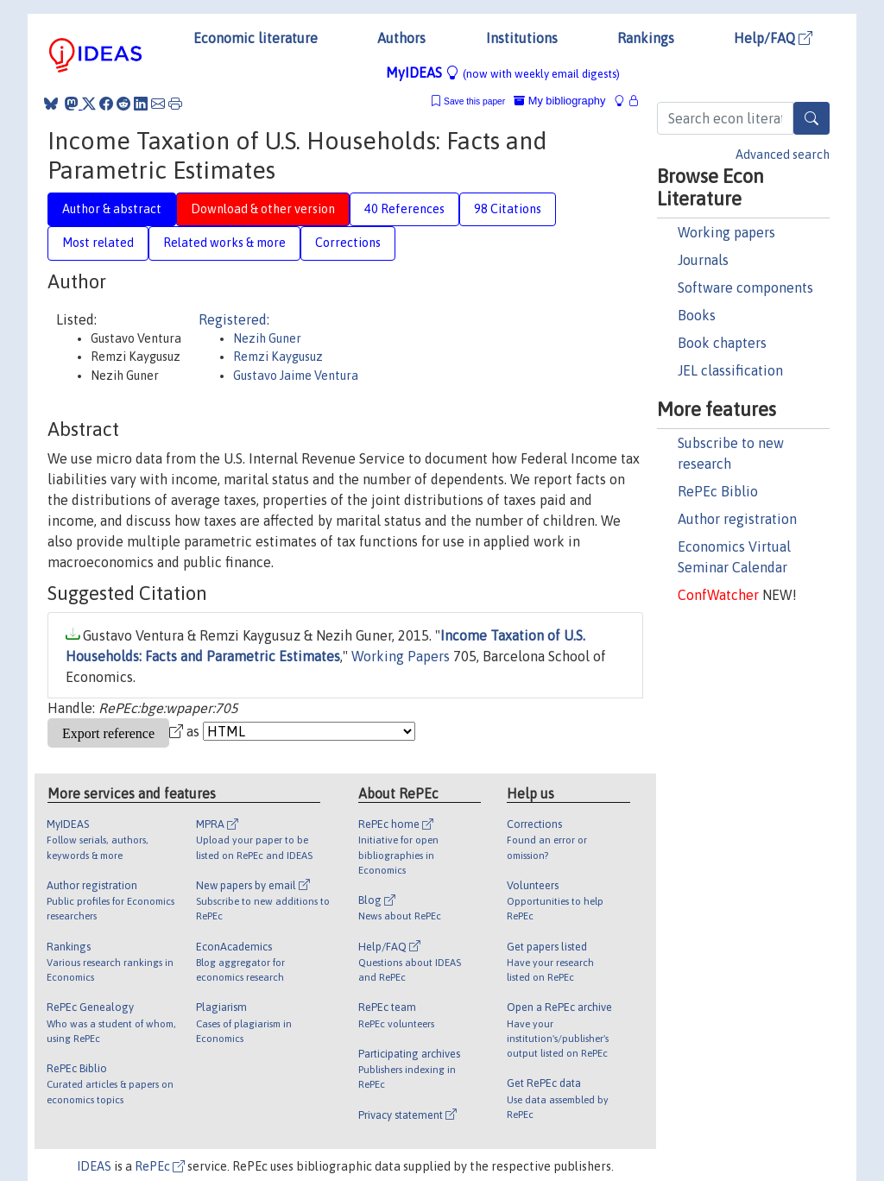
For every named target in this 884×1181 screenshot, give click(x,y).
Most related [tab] (98, 242)
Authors (401, 38)
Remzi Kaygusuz (278, 356)
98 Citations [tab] (507, 209)
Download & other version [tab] (263, 209)
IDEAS (94, 1166)
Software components (745, 287)
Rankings (645, 38)
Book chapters (722, 343)
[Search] (811, 118)
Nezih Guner (267, 338)
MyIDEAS (503, 72)
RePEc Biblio (718, 491)
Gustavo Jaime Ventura (295, 375)
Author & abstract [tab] (111, 209)
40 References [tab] (404, 209)
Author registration (737, 519)
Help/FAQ (773, 38)
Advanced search (783, 154)
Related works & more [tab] (224, 242)
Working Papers (400, 656)
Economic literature (255, 38)
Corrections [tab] (348, 242)
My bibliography (559, 100)
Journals (703, 260)
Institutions (522, 38)
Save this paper (474, 101)
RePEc (160, 1166)
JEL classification (730, 370)
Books (697, 315)
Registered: (234, 319)
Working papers (726, 232)
